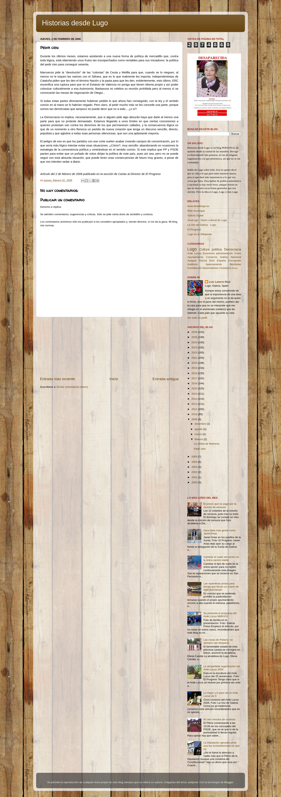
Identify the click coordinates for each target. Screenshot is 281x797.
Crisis (237, 253)
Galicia (224, 257)
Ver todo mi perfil (197, 317)
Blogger (228, 782)
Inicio (113, 379)
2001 (194, 477)
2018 (194, 373)
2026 (194, 332)
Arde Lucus (194, 253)
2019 (194, 367)
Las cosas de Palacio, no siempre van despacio (218, 641)
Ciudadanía (225, 268)
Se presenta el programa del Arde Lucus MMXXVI (220, 615)
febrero (199, 439)
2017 (194, 378)
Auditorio (192, 264)
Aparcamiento (214, 264)
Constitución (194, 268)
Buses (235, 268)
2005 (194, 456)
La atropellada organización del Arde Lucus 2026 (221, 668)
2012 (194, 403)
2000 (194, 482)
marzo (199, 434)
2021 (194, 357)
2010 (194, 414)
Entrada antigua (166, 379)
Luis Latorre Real (219, 281)
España (221, 260)
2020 (194, 362)
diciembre (201, 423)
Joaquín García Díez (201, 260)
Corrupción (234, 260)
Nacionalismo (210, 268)
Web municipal (196, 210)
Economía (209, 253)
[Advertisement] (109, 346)
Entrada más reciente (57, 379)
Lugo (192, 249)
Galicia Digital (195, 215)
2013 (194, 398)
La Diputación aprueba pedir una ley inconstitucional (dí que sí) (221, 745)
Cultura (204, 249)
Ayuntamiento (195, 257)
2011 (194, 409)
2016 (194, 383)
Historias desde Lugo (75, 23)
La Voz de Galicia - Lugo (201, 224)
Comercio (211, 257)
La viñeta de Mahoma (206, 443)
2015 (194, 388)
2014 (194, 393)
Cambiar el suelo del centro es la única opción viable (221, 558)
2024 (194, 342)
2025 (194, 337)
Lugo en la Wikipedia (199, 234)
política (217, 249)
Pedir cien (200, 448)
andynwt (193, 782)
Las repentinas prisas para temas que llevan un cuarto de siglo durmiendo (221, 586)
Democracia (232, 249)
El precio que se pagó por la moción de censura (219, 505)
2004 (194, 461)
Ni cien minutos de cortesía (219, 719)
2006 (194, 419)
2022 (194, 352)
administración (224, 253)
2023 (194, 347)
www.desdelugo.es (198, 206)
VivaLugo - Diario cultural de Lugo (207, 220)
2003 (194, 466)
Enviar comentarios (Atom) (72, 386)
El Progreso (194, 229)
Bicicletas (235, 264)
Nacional (236, 257)
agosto (199, 429)
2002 (194, 472)
